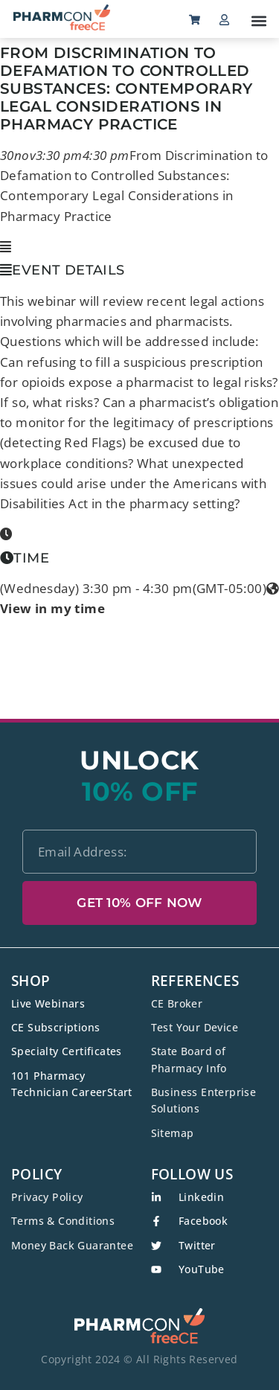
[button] (258, 20)
